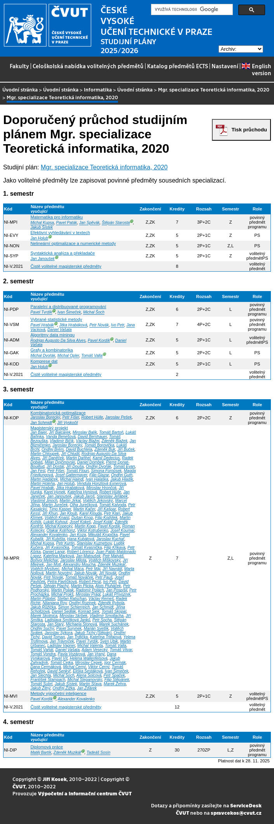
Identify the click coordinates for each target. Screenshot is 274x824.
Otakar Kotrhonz (61, 530)
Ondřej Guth (121, 475)
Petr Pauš (104, 577)
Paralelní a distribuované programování (68, 306)
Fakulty (19, 65)
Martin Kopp (85, 526)
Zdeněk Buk (104, 449)
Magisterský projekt (49, 428)
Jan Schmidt (41, 423)
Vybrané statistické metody (56, 319)
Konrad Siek (88, 611)
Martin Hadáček (44, 479)
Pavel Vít (60, 658)
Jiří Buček (126, 449)
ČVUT (19, 786)
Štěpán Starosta (116, 223)
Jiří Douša (74, 466)
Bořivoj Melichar (44, 560)
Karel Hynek (54, 492)
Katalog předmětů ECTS (177, 65)
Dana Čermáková (45, 667)
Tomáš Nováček (79, 577)
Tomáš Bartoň (111, 432)
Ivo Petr (117, 325)
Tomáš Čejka (61, 662)
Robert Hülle (92, 417)
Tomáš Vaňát (41, 650)
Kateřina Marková (58, 556)
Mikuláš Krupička (103, 535)
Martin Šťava (90, 684)
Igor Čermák (115, 662)
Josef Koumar (122, 530)
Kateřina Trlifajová (105, 637)
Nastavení (225, 65)
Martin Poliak (62, 590)
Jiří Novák (107, 573)
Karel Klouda (90, 513)
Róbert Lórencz (80, 552)
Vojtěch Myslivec (44, 569)
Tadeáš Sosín (98, 753)
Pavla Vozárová (71, 654)
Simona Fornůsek (106, 471)
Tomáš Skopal (114, 611)
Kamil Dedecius (106, 458)
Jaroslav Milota (73, 560)
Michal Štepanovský (85, 679)
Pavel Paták (66, 223)
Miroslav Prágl (88, 594)
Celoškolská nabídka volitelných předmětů (88, 65)
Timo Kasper (60, 509)
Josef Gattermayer (71, 475)
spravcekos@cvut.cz (236, 812)
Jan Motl (53, 564)
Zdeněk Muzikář (112, 564)
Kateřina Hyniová (82, 492)
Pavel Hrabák (42, 325)
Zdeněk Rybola (111, 603)
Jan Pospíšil (116, 590)
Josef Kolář (103, 522)
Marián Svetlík (96, 628)
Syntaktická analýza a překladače (62, 253)
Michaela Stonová (81, 624)
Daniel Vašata (59, 330)
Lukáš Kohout (55, 522)
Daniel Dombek (90, 462)
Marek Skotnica (43, 616)
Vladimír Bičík (62, 441)
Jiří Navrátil (112, 569)
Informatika (98, 89)
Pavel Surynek (69, 628)
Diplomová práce (46, 747)
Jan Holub (39, 238)
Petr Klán (112, 513)
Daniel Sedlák (64, 611)
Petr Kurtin (65, 543)
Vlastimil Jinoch (43, 500)
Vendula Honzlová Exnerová (101, 483)
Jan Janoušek (42, 259)
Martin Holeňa (42, 483)
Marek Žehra (115, 684)
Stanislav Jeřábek (112, 496)
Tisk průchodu (249, 130)
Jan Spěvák (89, 223)
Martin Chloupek (44, 454)
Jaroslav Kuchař (110, 539)
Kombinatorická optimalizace (57, 412)
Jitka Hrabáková (73, 325)
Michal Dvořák (42, 356)
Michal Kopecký (59, 526)
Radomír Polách (90, 590)
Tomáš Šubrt (41, 684)
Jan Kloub (68, 513)
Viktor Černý (98, 667)
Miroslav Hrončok (101, 488)
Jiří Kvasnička (57, 547)
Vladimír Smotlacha (106, 616)
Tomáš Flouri (77, 471)
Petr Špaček (114, 675)
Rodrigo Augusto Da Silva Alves (57, 340)
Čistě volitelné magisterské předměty (65, 266)
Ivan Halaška (97, 479)
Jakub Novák (85, 573)
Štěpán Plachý (56, 586)
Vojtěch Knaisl (57, 517)
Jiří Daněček (53, 458)
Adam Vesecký (95, 650)
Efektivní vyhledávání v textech (60, 232)
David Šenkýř (59, 671)
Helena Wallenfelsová (89, 658)
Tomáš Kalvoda (112, 505)
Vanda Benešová (60, 436)
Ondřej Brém (53, 449)
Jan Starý (55, 624)
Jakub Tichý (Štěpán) (93, 633)
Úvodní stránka (20, 89)
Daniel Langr (54, 552)
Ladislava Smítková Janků (67, 620)
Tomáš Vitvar (121, 650)
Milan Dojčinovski (60, 462)
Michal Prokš (62, 594)
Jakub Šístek (41, 227)
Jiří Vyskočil (67, 423)
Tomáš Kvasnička (86, 547)
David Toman (53, 637)
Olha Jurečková (83, 505)
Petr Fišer (70, 417)
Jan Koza (77, 535)
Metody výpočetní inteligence (58, 693)
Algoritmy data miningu (52, 335)
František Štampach (47, 679)
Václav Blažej (87, 441)
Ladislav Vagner (61, 645)
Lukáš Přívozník (116, 594)
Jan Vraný (96, 654)
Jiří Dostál (55, 466)
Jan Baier (38, 432)
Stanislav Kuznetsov (94, 543)
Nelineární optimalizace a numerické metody (73, 243)
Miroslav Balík (85, 432)
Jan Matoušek (88, 556)
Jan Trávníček (62, 641)
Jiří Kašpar (106, 509)
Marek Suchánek (113, 624)
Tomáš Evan (124, 466)
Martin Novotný (59, 573)
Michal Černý (74, 667)
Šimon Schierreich (74, 607)
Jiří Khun (50, 513)
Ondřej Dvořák (98, 466)
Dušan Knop (82, 517)
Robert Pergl (90, 581)
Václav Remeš (101, 598)
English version (256, 69)
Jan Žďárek (87, 688)
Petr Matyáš (112, 556)
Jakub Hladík (122, 479)
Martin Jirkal (69, 500)
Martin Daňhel (78, 458)
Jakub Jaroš (83, 496)
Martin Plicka (82, 586)
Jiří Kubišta (55, 539)
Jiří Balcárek (59, 432)
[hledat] (191, 9)
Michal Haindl (72, 479)
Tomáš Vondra (42, 654)
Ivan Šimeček (69, 312)
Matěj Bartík (40, 753)
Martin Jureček (55, 505)
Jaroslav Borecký (45, 417)
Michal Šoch (93, 312)
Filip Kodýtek (106, 517)
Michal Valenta (90, 645)
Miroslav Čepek (88, 662)
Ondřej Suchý (42, 628)
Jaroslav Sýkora (59, 633)
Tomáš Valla (91, 356)
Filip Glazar (99, 475)
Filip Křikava (114, 547)
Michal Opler (68, 356)
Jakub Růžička (43, 607)
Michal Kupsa (42, 223)
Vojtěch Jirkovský (98, 500)
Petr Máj (93, 569)
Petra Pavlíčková (62, 581)
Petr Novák (99, 325)
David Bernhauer (92, 436)
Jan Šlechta (40, 675)
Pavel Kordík (99, 340)
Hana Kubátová (80, 539)
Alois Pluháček (108, 586)
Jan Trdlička (77, 637)
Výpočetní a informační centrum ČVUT (85, 793)
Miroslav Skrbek (73, 616)
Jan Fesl (37, 471)
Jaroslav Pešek (118, 417)
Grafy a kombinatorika (51, 350)
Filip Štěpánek (116, 679)
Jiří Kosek (55, 779)
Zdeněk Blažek (115, 441)
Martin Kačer (84, 509)
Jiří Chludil (70, 454)
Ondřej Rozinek (82, 603)
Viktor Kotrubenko (92, 530)
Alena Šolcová (88, 675)
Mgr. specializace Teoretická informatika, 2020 (213, 89)
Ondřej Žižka (64, 688)
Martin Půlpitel (42, 598)
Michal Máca (73, 569)
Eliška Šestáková (88, 671)
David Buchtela (79, 449)
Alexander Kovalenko (48, 535)
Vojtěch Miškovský (104, 560)
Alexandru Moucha (79, 564)
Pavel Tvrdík (41, 312)
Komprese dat (43, 361)
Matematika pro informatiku (56, 217)
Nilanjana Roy (55, 603)
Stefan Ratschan (72, 598)
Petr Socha (102, 620)
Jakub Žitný (40, 688)
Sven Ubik (109, 641)
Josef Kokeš (80, 522)
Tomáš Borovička (99, 445)
